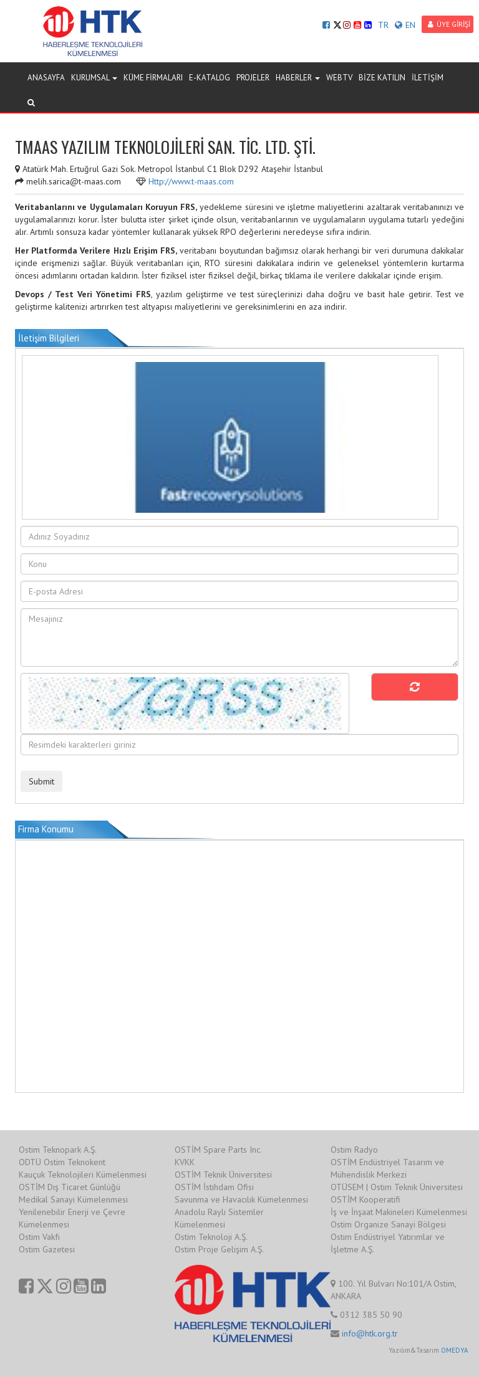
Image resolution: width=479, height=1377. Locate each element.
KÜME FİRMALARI (153, 77)
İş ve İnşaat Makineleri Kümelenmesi (399, 1211)
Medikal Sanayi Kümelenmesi (73, 1199)
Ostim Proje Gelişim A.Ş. (219, 1249)
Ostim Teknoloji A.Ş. (211, 1236)
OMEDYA (454, 1350)
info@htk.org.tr (370, 1333)
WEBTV (339, 77)
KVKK (185, 1162)
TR (383, 25)
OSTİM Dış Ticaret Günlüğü (69, 1187)
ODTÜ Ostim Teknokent (62, 1162)
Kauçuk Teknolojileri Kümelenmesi (83, 1174)
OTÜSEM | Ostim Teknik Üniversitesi (397, 1187)
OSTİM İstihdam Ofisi (214, 1187)
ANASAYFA (46, 77)
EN (405, 25)
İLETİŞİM (427, 77)
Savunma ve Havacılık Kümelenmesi (241, 1199)
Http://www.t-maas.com (191, 181)
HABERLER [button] (298, 77)
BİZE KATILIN (382, 77)
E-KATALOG (209, 77)
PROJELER (252, 77)
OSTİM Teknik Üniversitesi (223, 1174)
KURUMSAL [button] (94, 77)
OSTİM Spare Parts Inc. (218, 1149)
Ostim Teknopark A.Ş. (58, 1149)
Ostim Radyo (354, 1149)
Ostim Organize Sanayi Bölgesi (388, 1224)
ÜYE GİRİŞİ (449, 24)
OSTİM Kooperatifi (365, 1199)
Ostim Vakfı (39, 1236)
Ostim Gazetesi (47, 1249)
